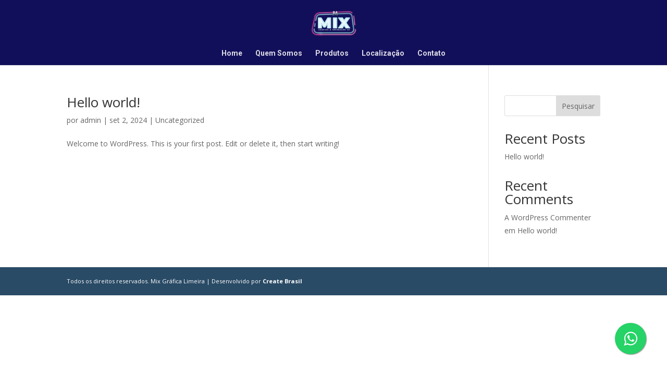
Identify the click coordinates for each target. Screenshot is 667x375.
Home (231, 53)
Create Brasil (282, 281)
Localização (383, 53)
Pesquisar (578, 106)
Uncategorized (179, 120)
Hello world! (103, 102)
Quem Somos (278, 53)
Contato (431, 53)
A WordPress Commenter (547, 217)
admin (90, 120)
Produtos (332, 53)
